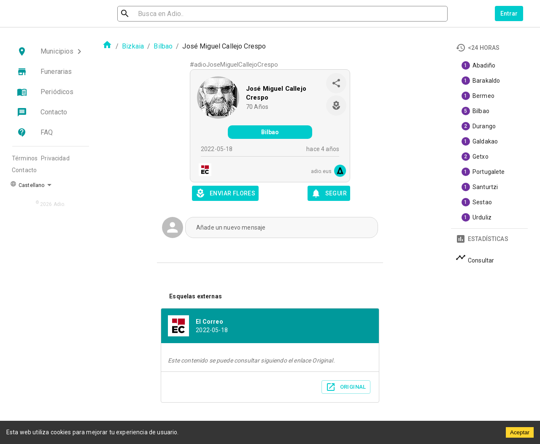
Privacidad (55, 158)
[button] (50, 51)
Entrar (509, 13)
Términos (25, 158)
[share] (336, 83)
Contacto (24, 170)
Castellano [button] (27, 184)
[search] (162, 13)
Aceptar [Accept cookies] (519, 432)
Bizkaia (133, 46)
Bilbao (163, 46)
